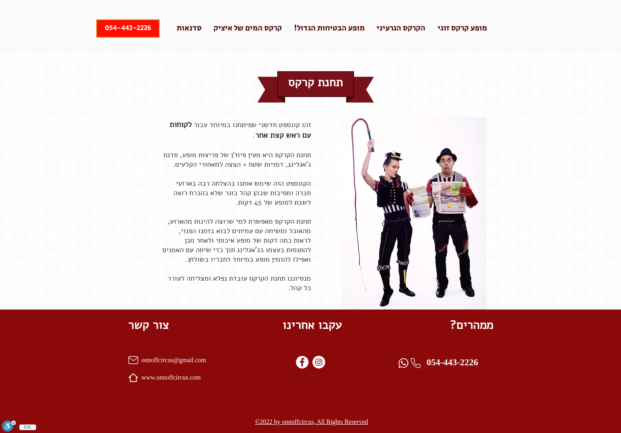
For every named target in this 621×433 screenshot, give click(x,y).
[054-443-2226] (128, 28)
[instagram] (318, 362)
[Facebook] (302, 362)
